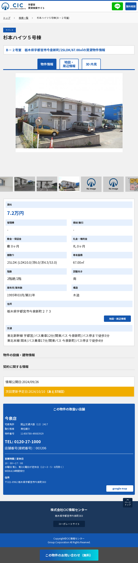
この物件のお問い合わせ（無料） (69, 555)
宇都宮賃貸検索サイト (36, 6)
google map (119, 488)
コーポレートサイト (69, 523)
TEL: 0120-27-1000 (23, 441)
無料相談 (131, 6)
